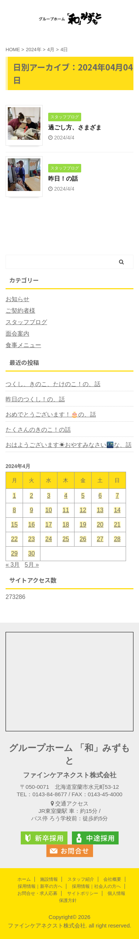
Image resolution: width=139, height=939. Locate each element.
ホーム (24, 879)
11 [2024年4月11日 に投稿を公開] (66, 510)
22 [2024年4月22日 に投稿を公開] (14, 539)
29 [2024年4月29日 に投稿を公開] (14, 553)
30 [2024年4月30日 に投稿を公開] (31, 553)
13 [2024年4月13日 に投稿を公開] (100, 510)
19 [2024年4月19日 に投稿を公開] (83, 524)
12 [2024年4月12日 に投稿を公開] (83, 510)
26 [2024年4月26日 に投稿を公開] (83, 539)
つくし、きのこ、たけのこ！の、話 (53, 384)
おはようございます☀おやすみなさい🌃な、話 (69, 445)
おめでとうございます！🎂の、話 (51, 414)
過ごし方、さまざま (75, 127)
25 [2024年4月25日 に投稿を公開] (66, 539)
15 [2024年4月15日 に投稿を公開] (14, 524)
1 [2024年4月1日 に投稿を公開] (14, 495)
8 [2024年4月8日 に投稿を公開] (14, 510)
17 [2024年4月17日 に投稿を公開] (48, 524)
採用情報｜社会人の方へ (96, 886)
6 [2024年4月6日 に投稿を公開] (100, 495)
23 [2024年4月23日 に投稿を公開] (31, 539)
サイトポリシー (82, 893)
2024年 (34, 49)
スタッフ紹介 (80, 879)
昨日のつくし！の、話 (35, 399)
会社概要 (112, 879)
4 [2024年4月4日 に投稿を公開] (65, 495)
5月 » (32, 564)
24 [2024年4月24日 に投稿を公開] (48, 539)
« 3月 (13, 564)
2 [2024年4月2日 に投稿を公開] (31, 495)
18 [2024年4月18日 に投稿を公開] (66, 524)
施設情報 (49, 879)
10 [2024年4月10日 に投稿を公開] (48, 510)
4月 (50, 49)
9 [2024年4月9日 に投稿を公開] (31, 510)
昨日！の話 (63, 178)
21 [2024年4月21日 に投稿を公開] (117, 524)
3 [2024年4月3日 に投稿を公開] (48, 495)
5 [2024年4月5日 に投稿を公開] (83, 495)
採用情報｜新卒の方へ (40, 886)
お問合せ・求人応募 (37, 893)
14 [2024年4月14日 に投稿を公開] (117, 510)
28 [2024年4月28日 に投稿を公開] (117, 539)
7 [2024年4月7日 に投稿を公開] (117, 495)
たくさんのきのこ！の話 (38, 429)
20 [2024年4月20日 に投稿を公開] (100, 524)
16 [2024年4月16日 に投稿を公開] (31, 524)
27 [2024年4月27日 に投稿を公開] (100, 539)
